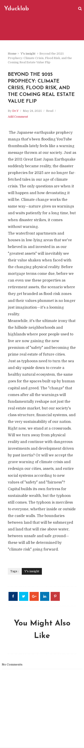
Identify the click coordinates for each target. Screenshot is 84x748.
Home (12, 53)
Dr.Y (15, 111)
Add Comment (18, 117)
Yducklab (16, 9)
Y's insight (28, 53)
